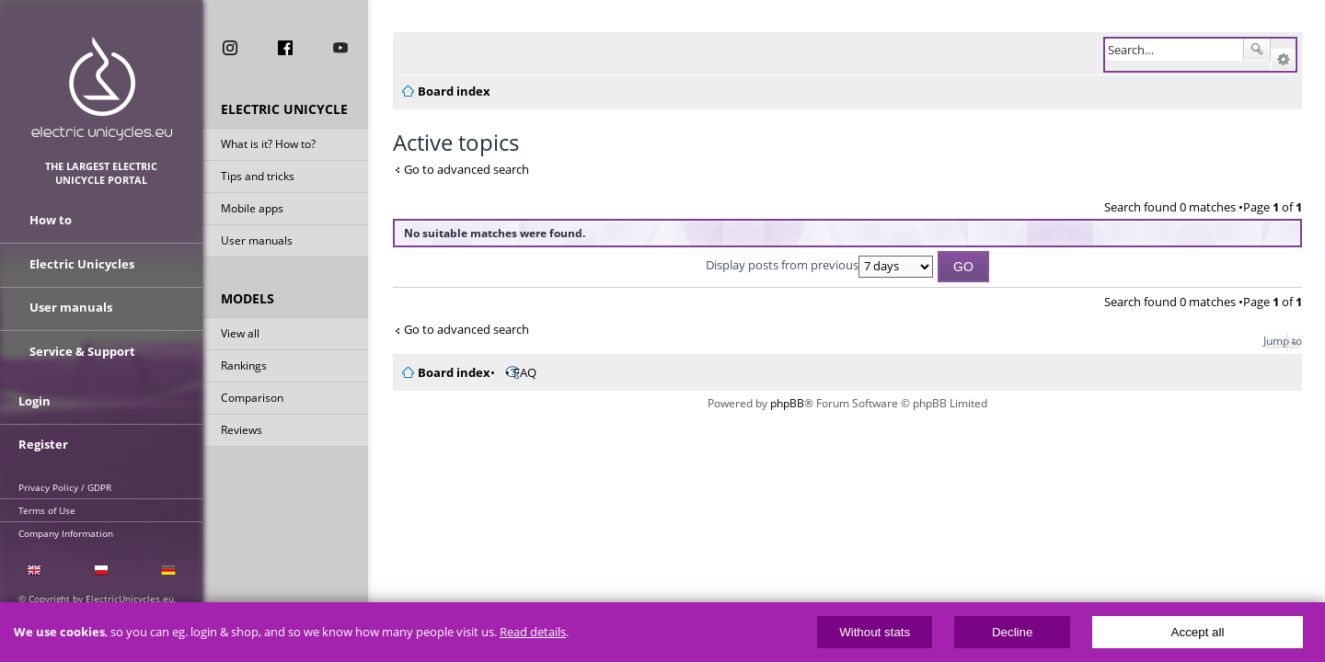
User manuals (257, 242)
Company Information (65, 526)
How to (50, 223)
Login (34, 397)
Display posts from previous (814, 265)
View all (240, 335)
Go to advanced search (455, 169)
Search (1257, 50)
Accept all (1198, 632)
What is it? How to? (268, 146)
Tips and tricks (257, 178)
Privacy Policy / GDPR (64, 480)
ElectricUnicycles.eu (101, 89)
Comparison (252, 399)
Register (43, 438)
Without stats (874, 632)
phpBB (782, 403)
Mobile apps (252, 210)
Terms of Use (46, 503)
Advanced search (1283, 60)
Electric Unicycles (81, 265)
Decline (1012, 632)
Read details (533, 632)
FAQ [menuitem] (513, 372)
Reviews (241, 431)
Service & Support (82, 347)
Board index (443, 372)
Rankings (244, 367)
